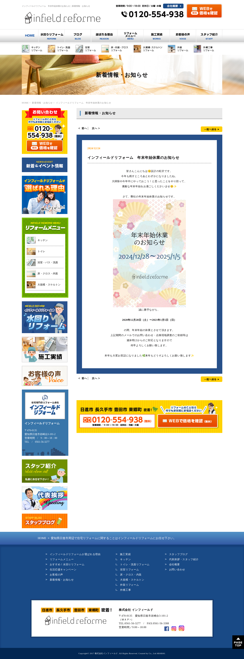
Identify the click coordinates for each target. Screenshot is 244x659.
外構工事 (125, 590)
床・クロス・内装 (131, 574)
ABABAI (161, 653)
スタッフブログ (178, 554)
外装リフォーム (129, 584)
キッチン (125, 559)
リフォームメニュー (62, 559)
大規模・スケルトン (132, 579)
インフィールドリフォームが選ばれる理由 (75, 554)
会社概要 (174, 564)
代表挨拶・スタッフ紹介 (184, 559)
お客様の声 (56, 574)
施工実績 (125, 554)
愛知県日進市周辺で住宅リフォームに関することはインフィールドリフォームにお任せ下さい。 (107, 538)
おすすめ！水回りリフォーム (67, 564)
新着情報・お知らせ (62, 579)
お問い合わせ (177, 569)
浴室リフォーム (129, 569)
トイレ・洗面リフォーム (135, 564)
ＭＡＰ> (126, 619)
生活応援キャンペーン (63, 569)
